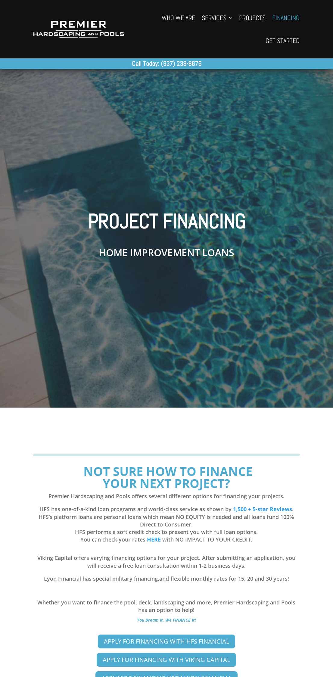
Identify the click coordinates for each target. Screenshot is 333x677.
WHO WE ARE (178, 18)
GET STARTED (283, 40)
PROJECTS (252, 18)
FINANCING (286, 18)
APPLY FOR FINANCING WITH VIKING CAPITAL (166, 660)
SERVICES (214, 18)
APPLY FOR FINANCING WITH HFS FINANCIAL (166, 641)
